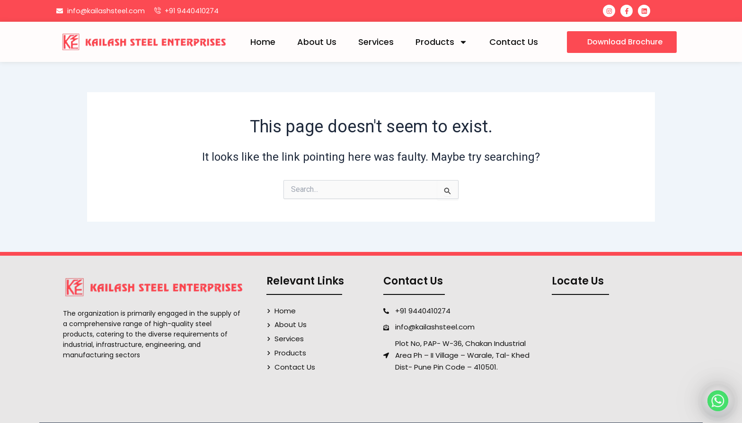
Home (262, 42)
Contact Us (513, 42)
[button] (622, 42)
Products (441, 42)
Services (376, 42)
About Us (316, 42)
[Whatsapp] (717, 400)
